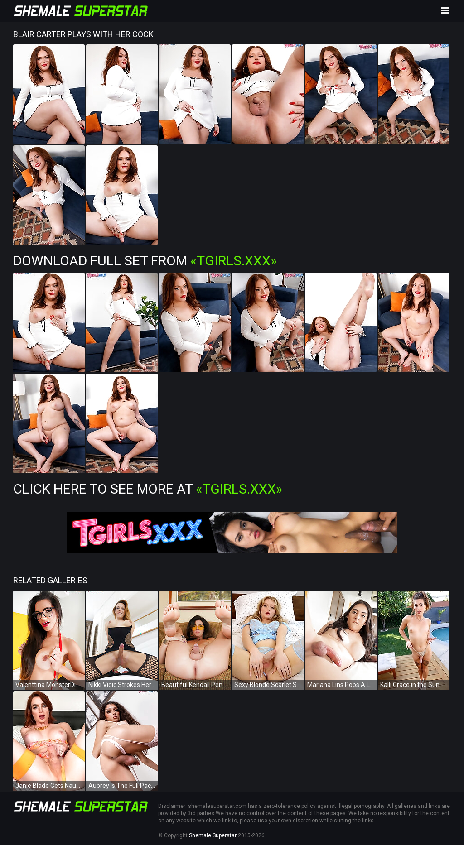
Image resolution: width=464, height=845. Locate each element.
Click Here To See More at (147, 489)
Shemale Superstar (213, 835)
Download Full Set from (145, 261)
